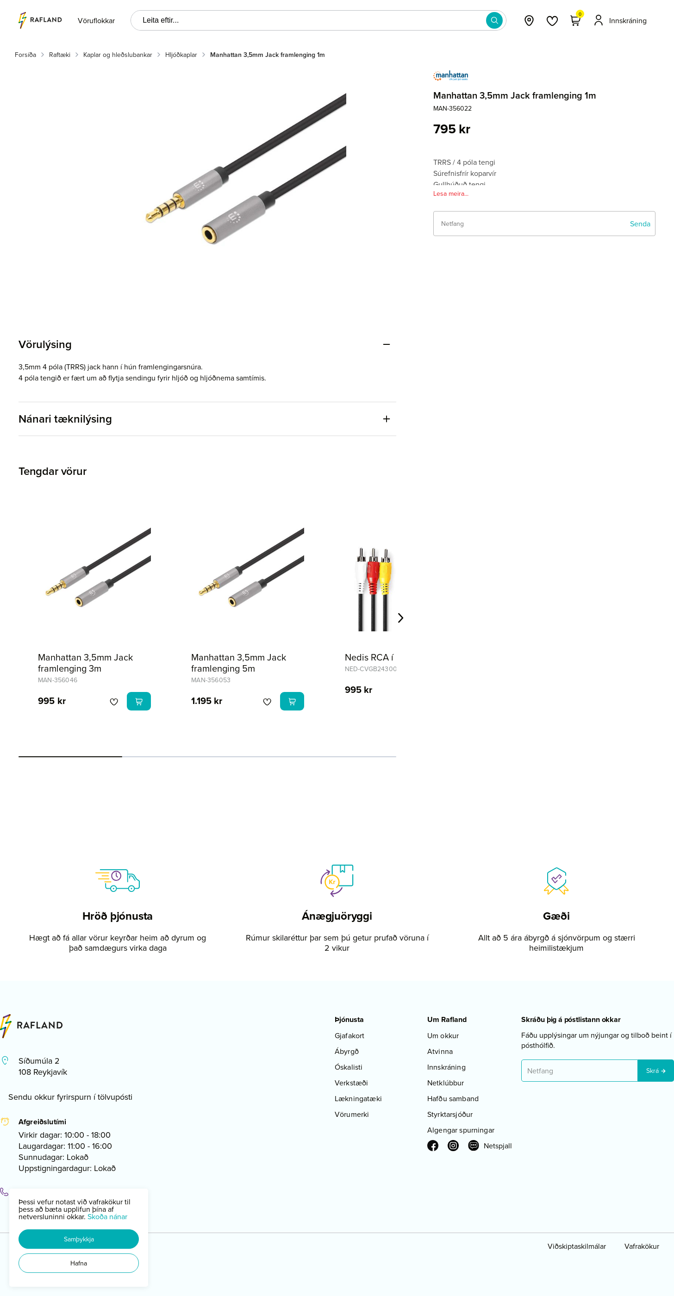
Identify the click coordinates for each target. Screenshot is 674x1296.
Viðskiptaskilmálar (577, 1246)
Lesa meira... (450, 193)
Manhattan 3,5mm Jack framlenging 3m (85, 662)
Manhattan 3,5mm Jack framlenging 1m (267, 54)
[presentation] (96, 20)
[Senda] (640, 223)
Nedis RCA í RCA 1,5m (390, 657)
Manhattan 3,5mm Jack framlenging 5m (238, 662)
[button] (79, 1239)
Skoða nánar (107, 1216)
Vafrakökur (641, 1246)
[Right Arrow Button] (400, 618)
